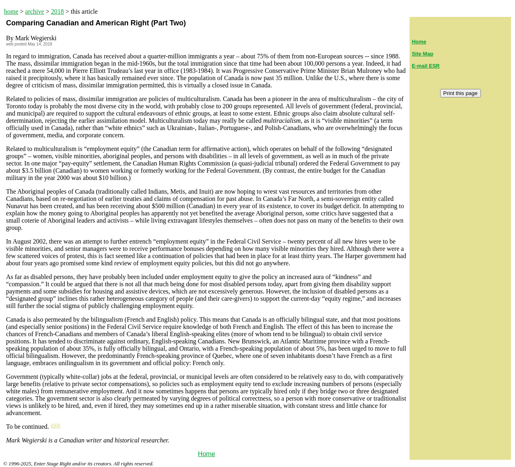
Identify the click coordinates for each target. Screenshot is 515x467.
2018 (57, 11)
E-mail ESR (425, 66)
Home (206, 453)
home (11, 11)
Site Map (422, 54)
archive (34, 11)
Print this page (460, 93)
